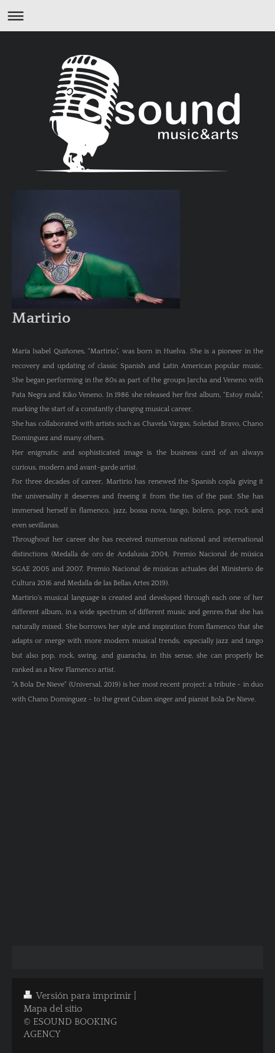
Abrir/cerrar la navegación (137, 15)
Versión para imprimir (79, 996)
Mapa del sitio (53, 1009)
